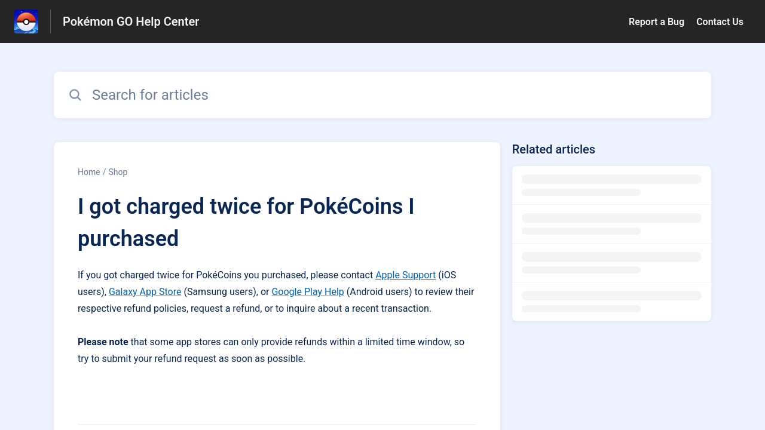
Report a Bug (656, 21)
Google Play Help (307, 291)
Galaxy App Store (145, 291)
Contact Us (719, 21)
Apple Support (405, 275)
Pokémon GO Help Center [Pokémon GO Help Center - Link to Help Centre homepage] (131, 21)
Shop (117, 172)
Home (89, 172)
